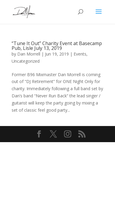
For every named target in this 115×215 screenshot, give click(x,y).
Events (80, 54)
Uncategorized (26, 61)
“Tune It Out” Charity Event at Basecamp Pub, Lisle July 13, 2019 (57, 45)
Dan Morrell (28, 54)
